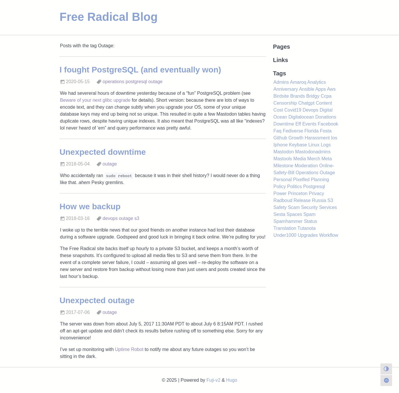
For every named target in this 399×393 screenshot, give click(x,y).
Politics (294, 186)
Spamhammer (288, 221)
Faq (278, 130)
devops (110, 218)
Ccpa (326, 96)
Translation (285, 228)
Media (299, 158)
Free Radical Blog (109, 16)
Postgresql (314, 186)
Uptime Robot (129, 349)
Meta (326, 158)
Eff (298, 123)
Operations (307, 172)
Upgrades (308, 235)
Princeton (298, 193)
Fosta (326, 130)
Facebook (328, 123)
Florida (311, 130)
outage (155, 81)
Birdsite (281, 96)
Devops (310, 110)
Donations (325, 116)
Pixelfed (301, 179)
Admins (281, 82)
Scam (294, 207)
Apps (320, 89)
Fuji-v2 (213, 380)
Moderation (306, 165)
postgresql (136, 81)
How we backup (90, 206)
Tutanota (306, 228)
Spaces (294, 214)
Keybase (298, 144)
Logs (326, 144)
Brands (297, 96)
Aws (331, 89)
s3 (136, 218)
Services (328, 207)
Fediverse (293, 130)
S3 (330, 200)
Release (302, 200)
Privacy (316, 193)
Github (280, 137)
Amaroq (298, 82)
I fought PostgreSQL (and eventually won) (140, 69)
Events (309, 123)
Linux (313, 144)
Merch (313, 158)
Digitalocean (301, 116)
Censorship (285, 103)
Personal (283, 179)
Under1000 (285, 235)
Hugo (231, 380)
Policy (280, 186)
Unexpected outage (97, 300)
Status (310, 221)
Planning (320, 179)
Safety (280, 207)
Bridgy (312, 96)
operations (113, 81)
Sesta (279, 214)
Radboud (283, 200)
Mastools (283, 158)
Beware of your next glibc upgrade (95, 100)
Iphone (281, 144)
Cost (278, 110)
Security (309, 207)
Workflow (328, 235)
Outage (327, 172)
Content (324, 103)
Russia (319, 200)
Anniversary (286, 89)
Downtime (284, 123)
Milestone (283, 165)
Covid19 (292, 110)
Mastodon (284, 151)
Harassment (317, 137)
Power (280, 193)
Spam (309, 214)
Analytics (316, 82)
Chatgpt (306, 103)
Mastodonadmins (312, 151)
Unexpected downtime (103, 152)
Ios (334, 137)
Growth (295, 137)
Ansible (306, 89)
